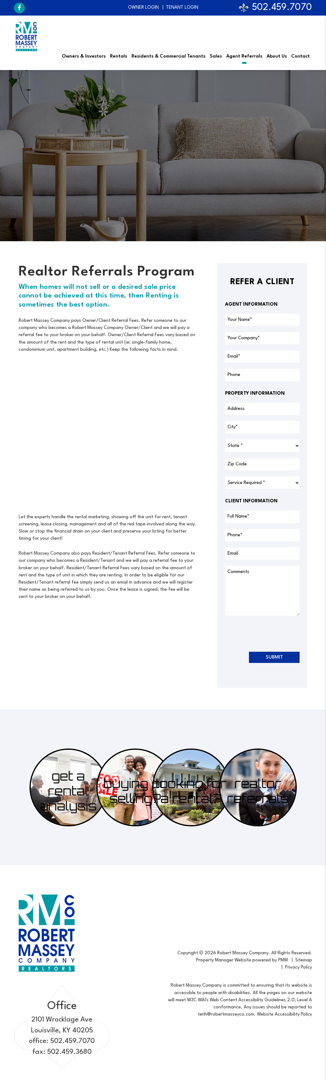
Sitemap (303, 960)
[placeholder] (262, 320)
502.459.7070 (282, 7)
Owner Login (143, 7)
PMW (283, 960)
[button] (19, 7)
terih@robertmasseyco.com (226, 1014)
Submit (274, 657)
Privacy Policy (298, 967)
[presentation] (272, 633)
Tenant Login (182, 7)
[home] (26, 36)
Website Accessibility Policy (284, 1014)
